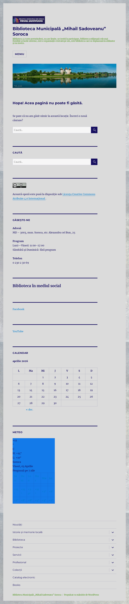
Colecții (17, 569)
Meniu (19, 54)
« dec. (29, 409)
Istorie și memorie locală (27, 532)
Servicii (17, 554)
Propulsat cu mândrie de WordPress (81, 595)
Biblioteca (19, 539)
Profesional (19, 562)
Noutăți (17, 524)
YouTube (18, 331)
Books (16, 585)
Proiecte (18, 547)
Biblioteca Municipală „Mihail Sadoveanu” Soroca (37, 595)
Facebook (18, 309)
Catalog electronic (24, 577)
